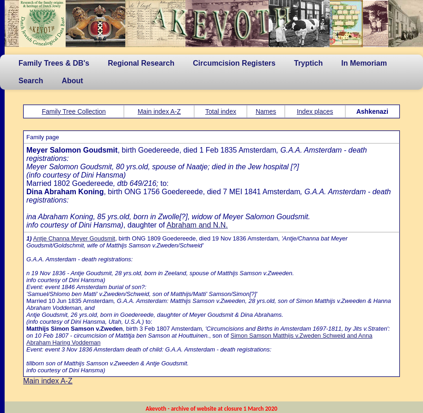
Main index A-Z (159, 111)
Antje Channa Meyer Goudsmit (74, 238)
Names (266, 111)
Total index (220, 111)
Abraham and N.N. (197, 225)
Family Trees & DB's (53, 63)
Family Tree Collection (74, 111)
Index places (315, 111)
